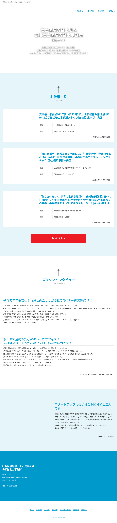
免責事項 (76, 510)
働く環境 (55, 510)
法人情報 (47, 510)
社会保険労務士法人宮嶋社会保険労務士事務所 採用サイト (16, 8)
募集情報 (39, 510)
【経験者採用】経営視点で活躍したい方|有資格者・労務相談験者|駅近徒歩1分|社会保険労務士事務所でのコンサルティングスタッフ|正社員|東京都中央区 (75, 157)
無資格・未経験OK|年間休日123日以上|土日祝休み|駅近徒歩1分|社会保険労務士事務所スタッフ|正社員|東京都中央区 (74, 115)
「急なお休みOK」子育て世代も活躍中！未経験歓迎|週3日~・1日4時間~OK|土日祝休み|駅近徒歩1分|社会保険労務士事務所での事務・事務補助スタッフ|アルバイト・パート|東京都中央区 (75, 200)
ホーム (32, 510)
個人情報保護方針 (65, 510)
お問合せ (84, 510)
